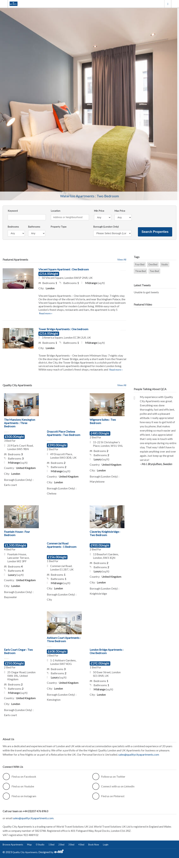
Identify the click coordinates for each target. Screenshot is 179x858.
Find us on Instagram (19, 796)
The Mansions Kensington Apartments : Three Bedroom (19, 423)
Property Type (58, 226)
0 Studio (40, 844)
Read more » (45, 313)
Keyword (13, 210)
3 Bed (71, 844)
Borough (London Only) (106, 226)
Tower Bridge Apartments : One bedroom (63, 329)
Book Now (93, 844)
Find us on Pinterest (108, 796)
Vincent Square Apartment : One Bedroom (63, 269)
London (167, 3)
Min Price (99, 210)
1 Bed (51, 844)
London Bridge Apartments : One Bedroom (106, 651)
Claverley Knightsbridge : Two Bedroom (105, 533)
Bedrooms (13, 226)
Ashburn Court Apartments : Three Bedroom (64, 639)
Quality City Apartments (24, 852)
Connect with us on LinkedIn (113, 786)
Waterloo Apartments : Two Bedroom (89, 196)
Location (55, 210)
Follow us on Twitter (108, 776)
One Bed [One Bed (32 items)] (152, 264)
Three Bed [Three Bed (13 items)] (140, 271)
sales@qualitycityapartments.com (138, 754)
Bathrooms (34, 226)
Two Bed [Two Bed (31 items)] (154, 271)
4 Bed (81, 844)
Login (105, 844)
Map (29, 844)
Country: (9, 467)
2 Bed (61, 844)
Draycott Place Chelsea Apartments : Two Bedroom (63, 433)
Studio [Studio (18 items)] (164, 264)
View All (121, 259)
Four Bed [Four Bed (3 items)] (139, 264)
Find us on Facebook (19, 776)
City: (41, 288)
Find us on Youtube (18, 786)
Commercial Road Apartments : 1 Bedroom (61, 545)
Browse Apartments (13, 844)
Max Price (119, 210)
